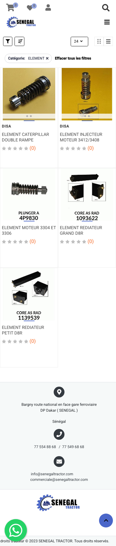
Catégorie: (16, 58)
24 (79, 41)
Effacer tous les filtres (73, 58)
